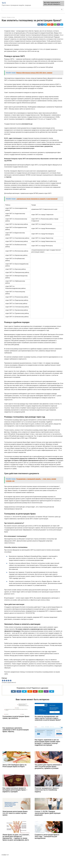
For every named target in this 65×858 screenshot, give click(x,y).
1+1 (4, 3)
